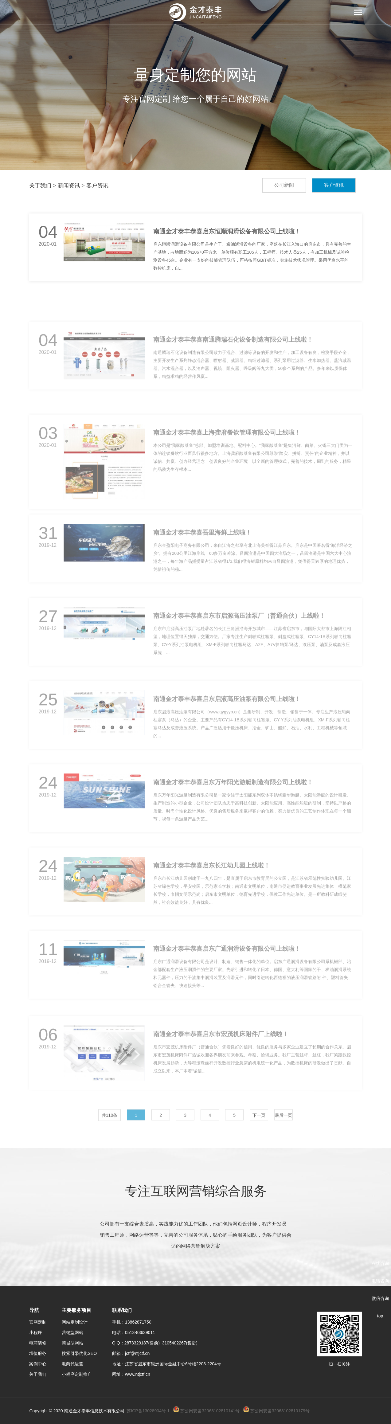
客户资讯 (97, 185)
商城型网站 (72, 1342)
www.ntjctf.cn (137, 1374)
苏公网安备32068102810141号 (210, 1410)
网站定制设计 (75, 1322)
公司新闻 (284, 185)
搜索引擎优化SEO (79, 1353)
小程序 (35, 1332)
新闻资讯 (69, 185)
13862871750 (138, 1322)
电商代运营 (72, 1363)
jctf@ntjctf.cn (137, 1353)
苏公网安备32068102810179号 (280, 1410)
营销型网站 (72, 1332)
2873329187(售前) (143, 1342)
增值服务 (37, 1353)
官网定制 (37, 1322)
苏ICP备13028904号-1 (148, 1410)
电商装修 (37, 1342)
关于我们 (40, 185)
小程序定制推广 (77, 1374)
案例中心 (37, 1363)
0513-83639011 (140, 1332)
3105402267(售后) (179, 1342)
